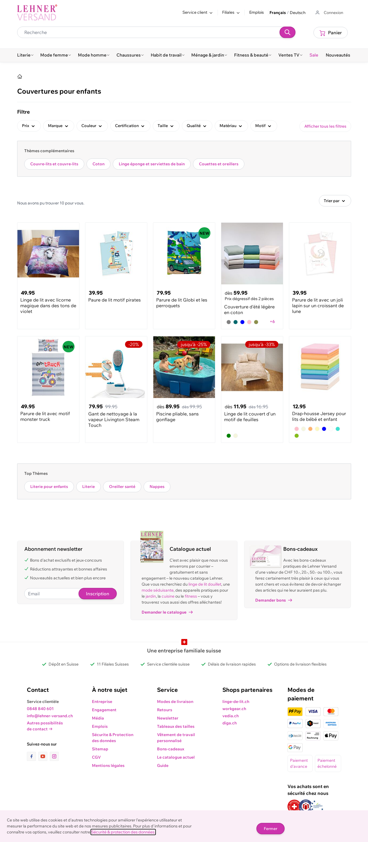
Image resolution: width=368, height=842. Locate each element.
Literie (88, 486)
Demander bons (273, 600)
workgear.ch (234, 708)
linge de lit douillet (204, 584)
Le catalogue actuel (176, 757)
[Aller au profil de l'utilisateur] (329, 12)
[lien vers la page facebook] (32, 756)
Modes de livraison (175, 701)
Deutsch (297, 12)
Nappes (157, 486)
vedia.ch (230, 715)
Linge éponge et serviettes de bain (152, 163)
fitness (191, 596)
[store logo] (37, 13)
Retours (164, 709)
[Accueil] (19, 76)
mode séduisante (158, 590)
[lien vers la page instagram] (54, 756)
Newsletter (167, 718)
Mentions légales (108, 765)
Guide (162, 765)
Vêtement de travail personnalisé (176, 737)
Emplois (256, 12)
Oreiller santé (122, 486)
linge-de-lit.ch (235, 701)
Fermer (270, 828)
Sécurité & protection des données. (123, 832)
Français (278, 12)
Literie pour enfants (49, 486)
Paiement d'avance (299, 763)
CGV (96, 757)
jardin (151, 596)
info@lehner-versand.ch (50, 715)
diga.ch (229, 723)
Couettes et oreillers (218, 163)
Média (98, 718)
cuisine (168, 596)
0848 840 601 (40, 708)
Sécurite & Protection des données (112, 737)
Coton (98, 163)
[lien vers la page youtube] (44, 756)
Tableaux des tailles (175, 726)
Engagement (104, 709)
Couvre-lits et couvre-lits (54, 163)
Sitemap (100, 748)
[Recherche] (287, 32)
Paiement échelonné (327, 763)
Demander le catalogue (167, 612)
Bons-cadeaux (170, 748)
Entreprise (102, 701)
